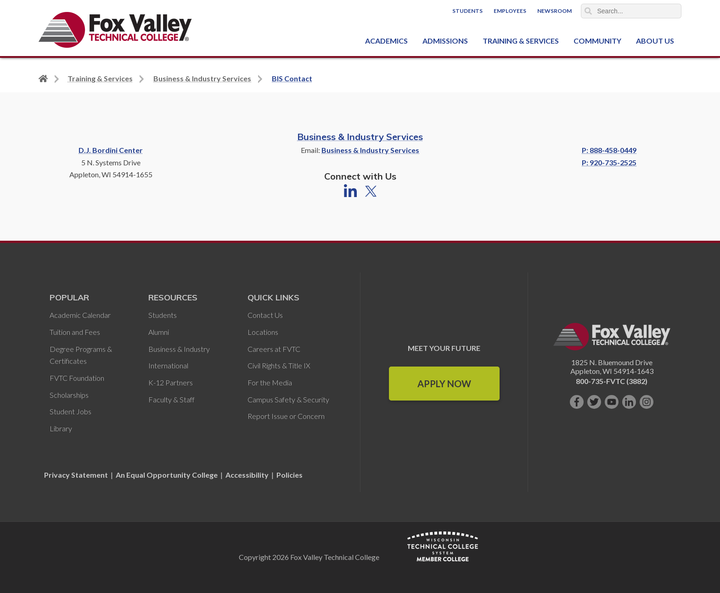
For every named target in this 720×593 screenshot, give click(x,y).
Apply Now (444, 383)
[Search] (631, 11)
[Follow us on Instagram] (646, 402)
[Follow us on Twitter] (594, 402)
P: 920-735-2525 (609, 162)
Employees (510, 10)
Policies (289, 474)
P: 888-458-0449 (609, 150)
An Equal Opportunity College (167, 474)
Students (467, 10)
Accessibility (247, 474)
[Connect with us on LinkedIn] (629, 402)
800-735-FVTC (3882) (611, 381)
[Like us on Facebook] (577, 402)
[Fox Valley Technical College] (115, 30)
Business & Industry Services (360, 136)
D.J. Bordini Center (111, 150)
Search (588, 11)
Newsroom (554, 10)
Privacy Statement (76, 474)
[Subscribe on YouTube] (612, 402)
